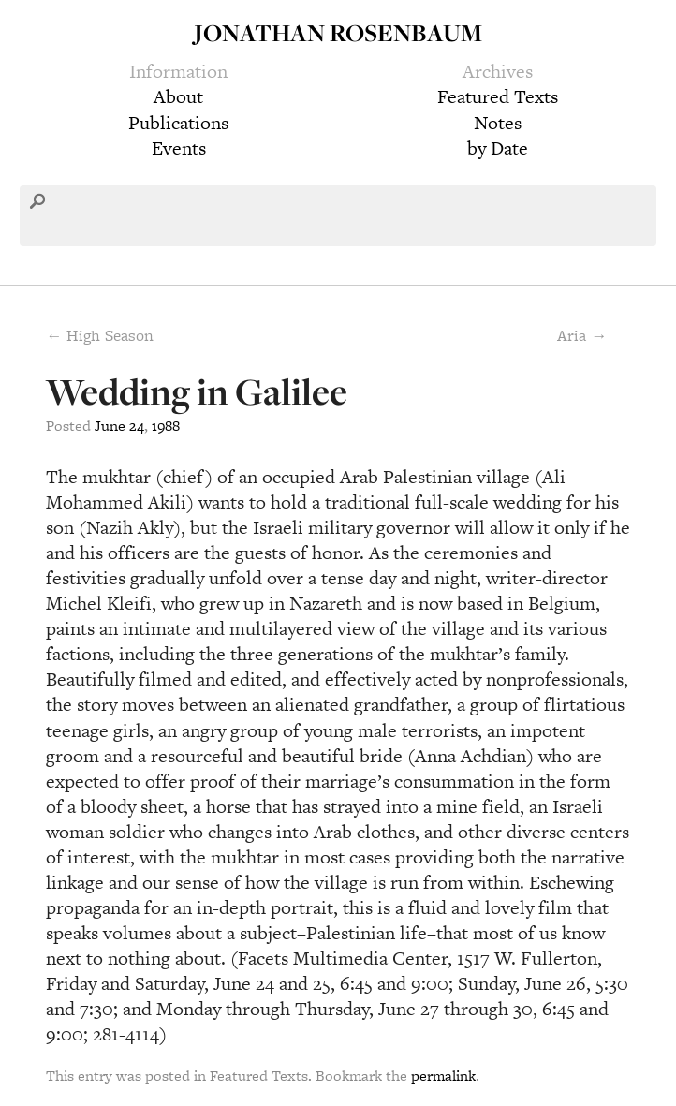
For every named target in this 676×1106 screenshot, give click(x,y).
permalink (443, 1075)
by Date (497, 148)
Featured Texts (497, 96)
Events (179, 148)
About (178, 96)
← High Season (100, 335)
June (110, 425)
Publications (178, 123)
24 (136, 425)
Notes (498, 123)
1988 (166, 425)
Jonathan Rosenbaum (338, 32)
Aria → (582, 335)
